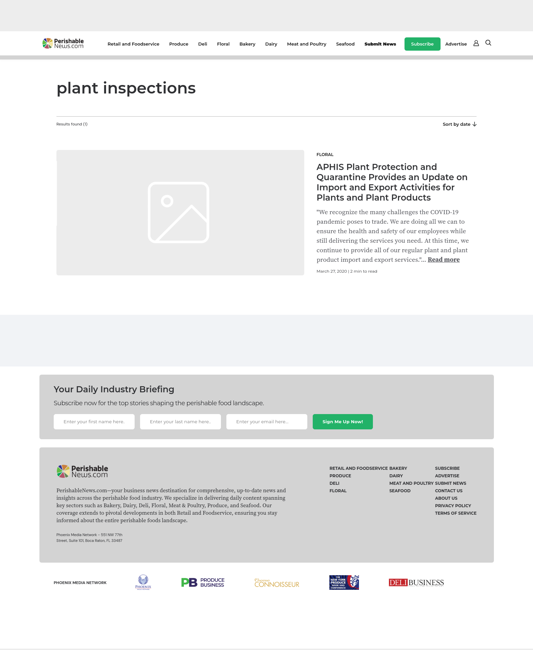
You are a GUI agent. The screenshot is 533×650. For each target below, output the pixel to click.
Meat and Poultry (306, 44)
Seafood (345, 44)
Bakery (247, 44)
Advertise (456, 44)
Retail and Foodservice (133, 44)
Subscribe (422, 44)
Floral (223, 44)
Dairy (271, 44)
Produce (178, 44)
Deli (202, 44)
